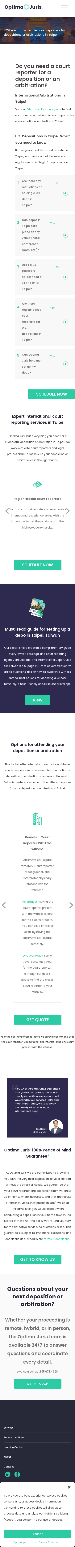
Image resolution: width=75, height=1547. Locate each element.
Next (68, 520)
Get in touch (37, 1384)
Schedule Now (37, 565)
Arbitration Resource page (44, 109)
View (37, 700)
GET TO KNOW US (37, 1259)
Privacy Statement (49, 1542)
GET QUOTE (37, 1019)
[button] (69, 1487)
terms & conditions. (57, 1239)
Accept (37, 1534)
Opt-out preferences (25, 1542)
